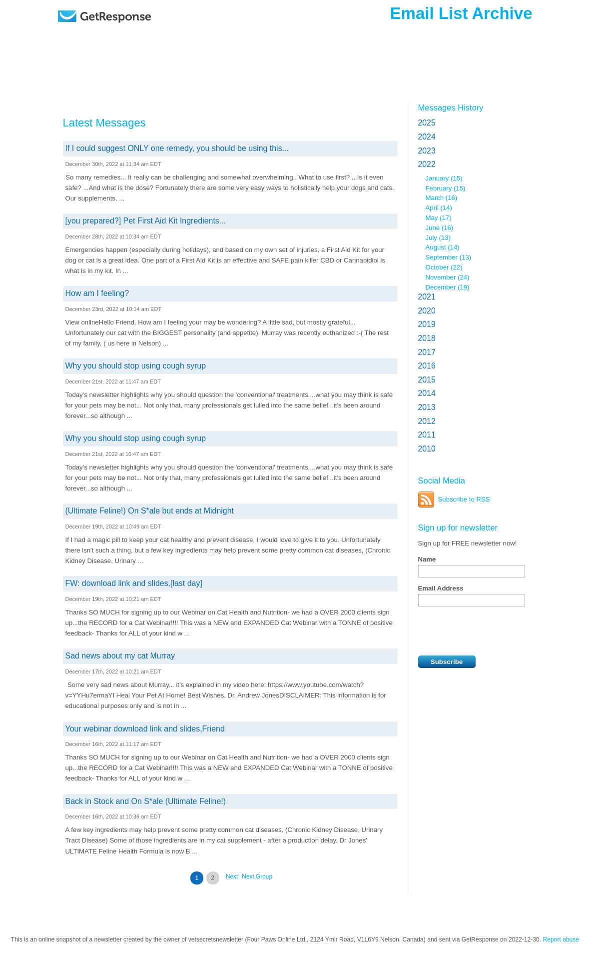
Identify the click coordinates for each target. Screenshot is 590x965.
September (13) (449, 257)
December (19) (448, 287)
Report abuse (561, 939)
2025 (427, 122)
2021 (427, 296)
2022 (427, 164)
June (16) (440, 228)
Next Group (257, 876)
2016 (427, 366)
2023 (427, 150)
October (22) (444, 267)
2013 (427, 407)
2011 (427, 434)
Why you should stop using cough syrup (135, 366)
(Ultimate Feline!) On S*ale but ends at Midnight (149, 510)
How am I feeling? (97, 293)
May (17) (439, 218)
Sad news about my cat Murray (120, 656)
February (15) (446, 188)
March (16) (442, 198)
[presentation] (494, 631)
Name (427, 559)
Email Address (441, 588)
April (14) (439, 208)
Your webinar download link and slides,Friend (145, 728)
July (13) (438, 238)
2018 (427, 338)
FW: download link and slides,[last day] (133, 583)
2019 (427, 324)
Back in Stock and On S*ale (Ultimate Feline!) (145, 801)
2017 (427, 352)
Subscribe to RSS (464, 499)
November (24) (448, 277)
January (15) (444, 178)
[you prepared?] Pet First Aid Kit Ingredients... (145, 220)
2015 (427, 380)
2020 (427, 310)
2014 (427, 393)
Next (232, 876)
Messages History (451, 107)
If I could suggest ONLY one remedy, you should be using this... (177, 148)
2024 (427, 136)
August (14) (443, 247)
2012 (427, 421)
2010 (427, 448)
